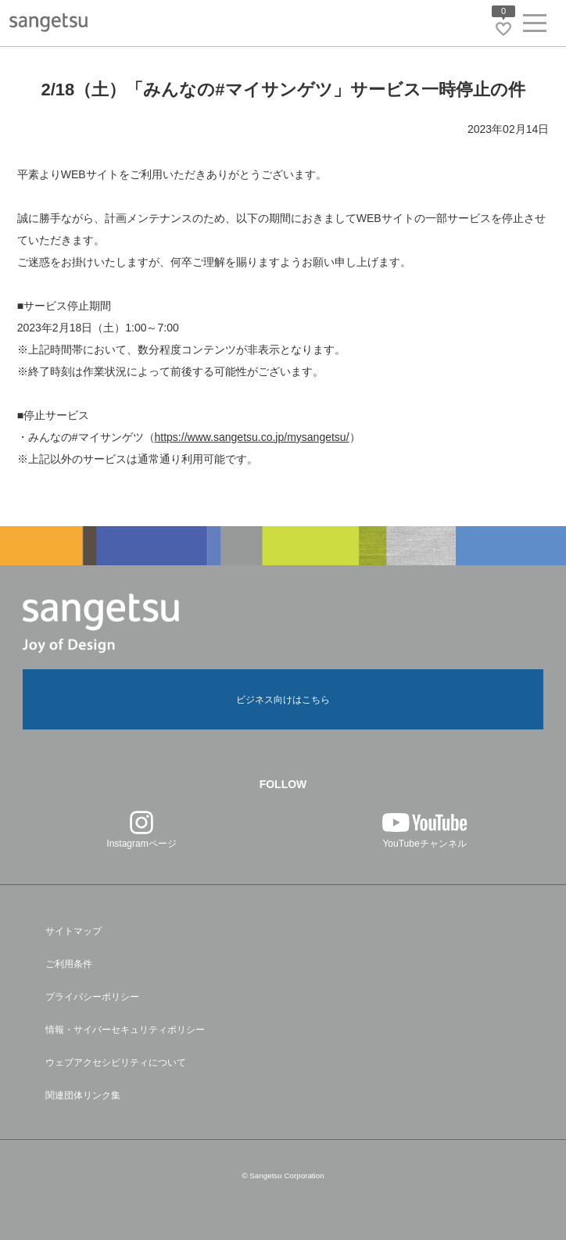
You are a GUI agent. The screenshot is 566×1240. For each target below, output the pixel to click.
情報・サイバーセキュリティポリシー (125, 1029)
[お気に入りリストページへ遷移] (503, 29)
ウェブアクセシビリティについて (115, 1062)
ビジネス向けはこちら (283, 699)
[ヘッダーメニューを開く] (534, 26)
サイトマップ (73, 931)
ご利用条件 (68, 964)
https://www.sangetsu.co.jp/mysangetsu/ (252, 437)
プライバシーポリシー (92, 996)
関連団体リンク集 (82, 1095)
